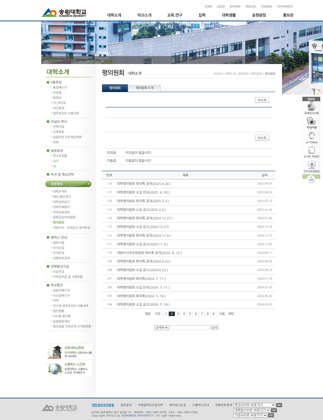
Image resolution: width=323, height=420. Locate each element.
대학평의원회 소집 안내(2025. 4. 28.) (143, 192)
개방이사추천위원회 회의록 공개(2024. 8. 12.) (149, 253)
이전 (157, 313)
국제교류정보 (61, 212)
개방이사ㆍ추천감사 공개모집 (71, 227)
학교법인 (57, 285)
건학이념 (58, 126)
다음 (222, 313)
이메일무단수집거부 (150, 405)
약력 (56, 300)
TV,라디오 (59, 102)
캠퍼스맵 (58, 242)
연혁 (56, 142)
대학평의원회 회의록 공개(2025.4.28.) (144, 183)
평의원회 (58, 222)
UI (54, 166)
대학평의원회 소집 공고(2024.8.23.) (142, 270)
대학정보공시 (61, 201)
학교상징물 (60, 155)
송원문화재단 (61, 321)
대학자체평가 (61, 207)
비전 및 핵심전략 (62, 174)
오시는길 (58, 247)
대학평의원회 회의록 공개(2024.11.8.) (144, 235)
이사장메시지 (61, 295)
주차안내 (58, 253)
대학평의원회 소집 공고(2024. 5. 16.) (143, 304)
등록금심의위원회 (64, 217)
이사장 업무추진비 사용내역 (70, 305)
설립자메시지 (61, 290)
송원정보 (57, 184)
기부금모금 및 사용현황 (68, 276)
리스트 (262, 100)
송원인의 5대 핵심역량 (67, 137)
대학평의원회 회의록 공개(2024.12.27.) (145, 218)
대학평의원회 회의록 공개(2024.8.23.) (144, 261)
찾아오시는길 (177, 405)
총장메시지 (60, 87)
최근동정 (58, 108)
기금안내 (58, 271)
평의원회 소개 (144, 88)
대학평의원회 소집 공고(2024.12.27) (143, 226)
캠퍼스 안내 (59, 237)
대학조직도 (60, 191)
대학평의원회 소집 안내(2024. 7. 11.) (143, 287)
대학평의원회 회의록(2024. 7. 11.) (141, 278)
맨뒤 (231, 313)
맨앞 (148, 313)
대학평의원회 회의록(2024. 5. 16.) (141, 296)
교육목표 (58, 131)
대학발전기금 (60, 266)
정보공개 (126, 405)
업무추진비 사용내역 (66, 113)
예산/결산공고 (62, 196)
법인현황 (58, 311)
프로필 (57, 92)
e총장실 (56, 82)
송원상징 (57, 150)
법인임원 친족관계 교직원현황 (72, 326)
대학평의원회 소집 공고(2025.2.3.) (141, 209)
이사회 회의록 (62, 316)
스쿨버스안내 (200, 405)
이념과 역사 (59, 121)
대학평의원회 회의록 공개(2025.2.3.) (143, 201)
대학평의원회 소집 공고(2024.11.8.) (142, 244)
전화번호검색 (61, 258)
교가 (56, 161)
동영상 (57, 97)
